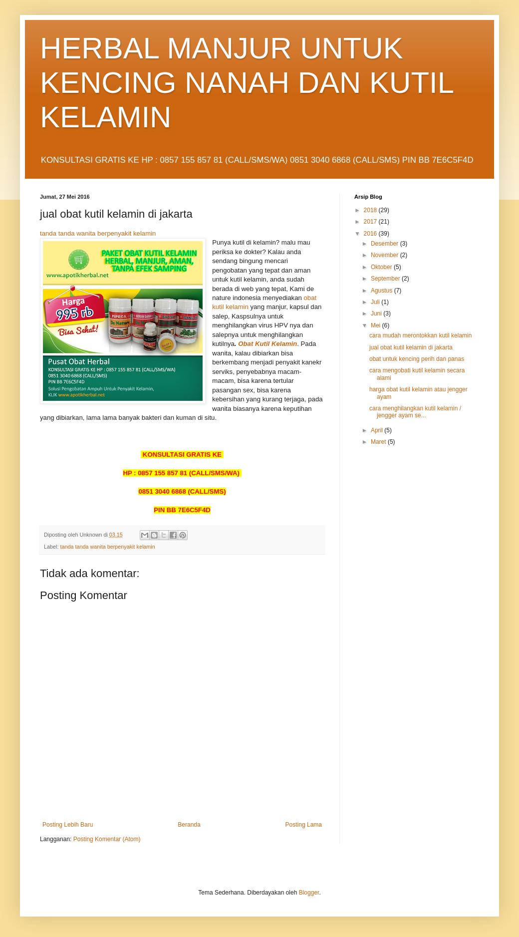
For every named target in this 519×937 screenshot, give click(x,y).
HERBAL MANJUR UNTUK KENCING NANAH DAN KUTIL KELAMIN (246, 82)
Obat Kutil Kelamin (267, 343)
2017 (371, 221)
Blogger (309, 892)
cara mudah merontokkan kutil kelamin (420, 335)
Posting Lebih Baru (67, 824)
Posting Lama (303, 824)
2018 (371, 210)
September (386, 278)
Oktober (382, 267)
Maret (379, 441)
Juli (376, 302)
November (385, 255)
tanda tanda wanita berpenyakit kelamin (98, 233)
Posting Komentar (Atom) (107, 839)
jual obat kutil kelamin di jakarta (411, 347)
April (377, 430)
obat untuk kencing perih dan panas (416, 358)
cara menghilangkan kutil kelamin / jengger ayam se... (415, 412)
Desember (385, 243)
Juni (377, 313)
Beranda (189, 824)
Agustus (382, 290)
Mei (376, 325)
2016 (371, 233)
